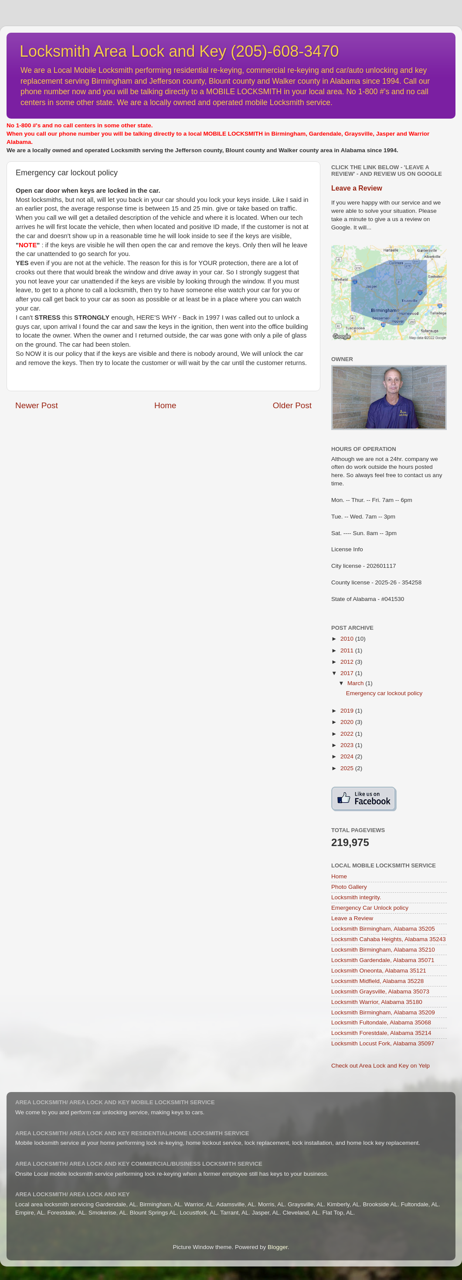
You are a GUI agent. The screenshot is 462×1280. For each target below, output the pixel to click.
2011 (347, 650)
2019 (347, 710)
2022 (347, 733)
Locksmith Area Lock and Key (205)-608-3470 (179, 51)
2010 (347, 638)
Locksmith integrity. (356, 897)
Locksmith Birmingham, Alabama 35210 (383, 949)
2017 (347, 673)
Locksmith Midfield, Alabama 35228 (377, 981)
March (356, 683)
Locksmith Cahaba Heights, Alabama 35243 (388, 939)
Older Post (292, 405)
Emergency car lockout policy (384, 693)
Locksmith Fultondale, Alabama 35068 (381, 1022)
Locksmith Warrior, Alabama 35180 (376, 1002)
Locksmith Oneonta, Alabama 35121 (378, 970)
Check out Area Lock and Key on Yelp (380, 1065)
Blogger (278, 1247)
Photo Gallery (349, 887)
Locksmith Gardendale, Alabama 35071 (382, 960)
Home (165, 405)
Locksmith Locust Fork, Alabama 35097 (382, 1043)
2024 (347, 756)
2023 (347, 745)
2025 (347, 768)
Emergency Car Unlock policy (369, 908)
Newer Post (36, 405)
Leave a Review (356, 188)
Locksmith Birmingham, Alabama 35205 (383, 928)
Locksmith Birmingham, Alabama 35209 (383, 1012)
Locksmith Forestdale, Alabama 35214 (381, 1033)
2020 (347, 722)
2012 (347, 662)
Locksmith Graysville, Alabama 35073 (380, 991)
